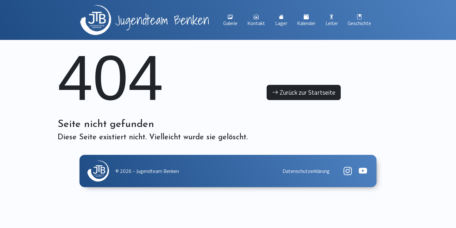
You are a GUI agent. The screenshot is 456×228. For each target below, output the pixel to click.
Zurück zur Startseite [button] (303, 92)
